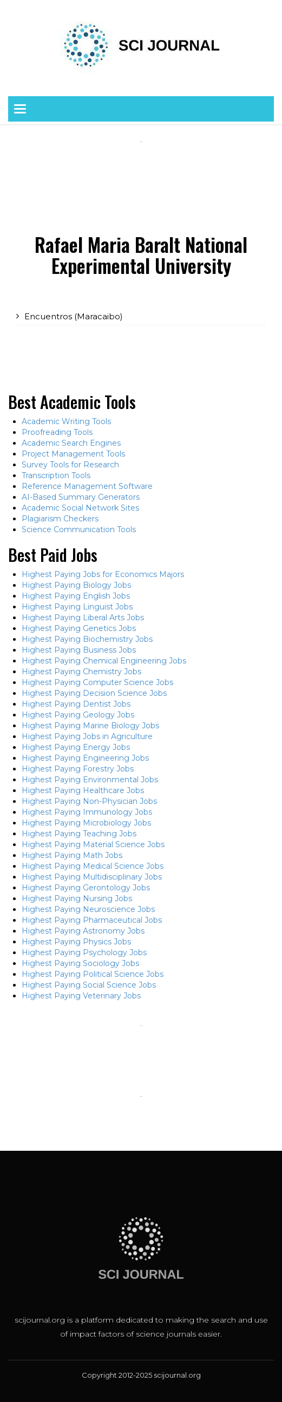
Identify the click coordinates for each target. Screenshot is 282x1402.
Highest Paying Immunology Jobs (87, 812)
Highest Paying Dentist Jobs (76, 704)
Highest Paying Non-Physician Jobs (89, 801)
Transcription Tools (56, 475)
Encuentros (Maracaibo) (73, 316)
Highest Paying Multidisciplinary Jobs (92, 877)
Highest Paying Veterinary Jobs (81, 996)
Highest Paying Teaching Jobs (79, 833)
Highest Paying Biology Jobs (76, 585)
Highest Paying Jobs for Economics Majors (103, 574)
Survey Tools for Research (70, 464)
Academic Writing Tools (66, 421)
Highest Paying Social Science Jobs (89, 985)
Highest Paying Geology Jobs (78, 715)
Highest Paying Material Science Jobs (93, 844)
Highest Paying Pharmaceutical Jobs (92, 920)
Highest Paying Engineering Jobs (85, 758)
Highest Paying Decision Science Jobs (94, 693)
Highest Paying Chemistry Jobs (81, 671)
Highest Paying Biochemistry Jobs (87, 639)
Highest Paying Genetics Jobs (79, 628)
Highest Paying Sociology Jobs (80, 963)
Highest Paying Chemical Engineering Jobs (104, 661)
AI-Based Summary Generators (81, 497)
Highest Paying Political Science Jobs (92, 974)
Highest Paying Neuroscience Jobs (88, 909)
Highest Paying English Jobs (76, 596)
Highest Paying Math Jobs (72, 855)
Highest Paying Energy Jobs (76, 747)
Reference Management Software (87, 486)
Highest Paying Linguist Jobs (77, 607)
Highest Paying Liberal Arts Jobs (83, 617)
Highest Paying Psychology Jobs (84, 952)
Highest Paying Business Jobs (79, 650)
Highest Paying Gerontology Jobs (86, 888)
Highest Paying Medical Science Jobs (92, 866)
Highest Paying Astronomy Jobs (83, 931)
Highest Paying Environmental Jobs (90, 779)
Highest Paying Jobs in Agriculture (87, 736)
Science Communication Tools (79, 529)
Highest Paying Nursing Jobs (77, 898)
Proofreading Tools (57, 432)
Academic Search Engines (71, 443)
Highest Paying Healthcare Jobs (83, 790)
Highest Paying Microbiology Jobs (86, 823)
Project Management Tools (73, 454)
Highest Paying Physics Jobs (76, 942)
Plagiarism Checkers (60, 519)
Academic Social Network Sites (80, 508)
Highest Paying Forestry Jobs (78, 769)
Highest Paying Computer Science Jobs (97, 682)
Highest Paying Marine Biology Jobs (90, 725)
